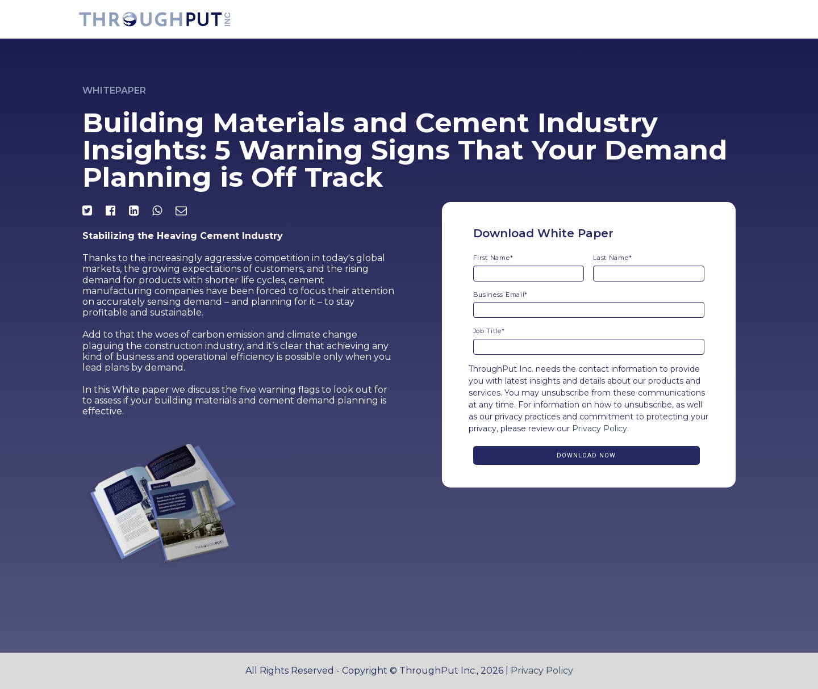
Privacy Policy (599, 428)
